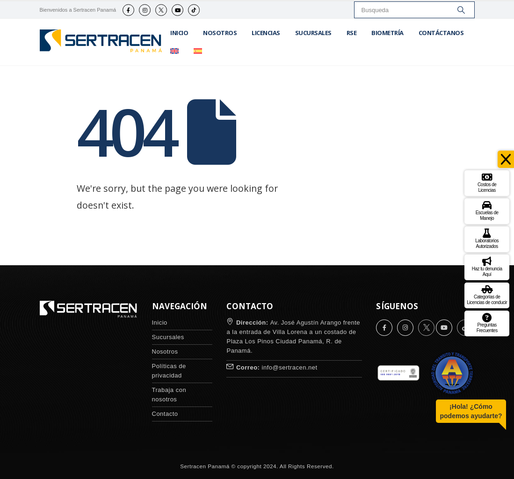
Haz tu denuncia (487, 265)
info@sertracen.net (290, 367)
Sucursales (313, 33)
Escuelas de (487, 209)
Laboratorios (487, 237)
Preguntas (487, 322)
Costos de (487, 181)
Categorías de (487, 294)
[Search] (461, 10)
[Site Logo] (101, 41)
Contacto (165, 413)
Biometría (387, 33)
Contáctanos (441, 33)
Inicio (179, 33)
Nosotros (220, 33)
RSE (352, 33)
